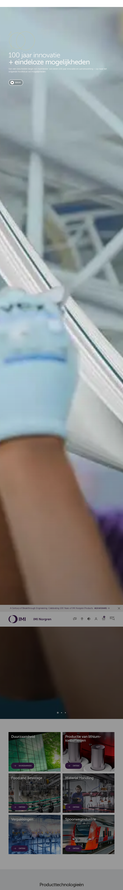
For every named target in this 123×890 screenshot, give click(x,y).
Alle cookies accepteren (57, 445)
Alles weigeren (85, 445)
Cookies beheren (109, 445)
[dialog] (61, 445)
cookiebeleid (9, 460)
